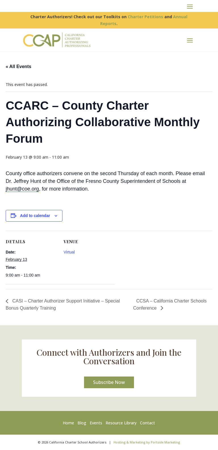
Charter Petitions (145, 16)
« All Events (18, 66)
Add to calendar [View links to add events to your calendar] (35, 215)
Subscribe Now (109, 382)
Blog (81, 423)
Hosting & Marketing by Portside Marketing (147, 442)
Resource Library (121, 423)
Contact (147, 423)
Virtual (69, 252)
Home (69, 423)
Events (96, 423)
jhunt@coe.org (22, 189)
